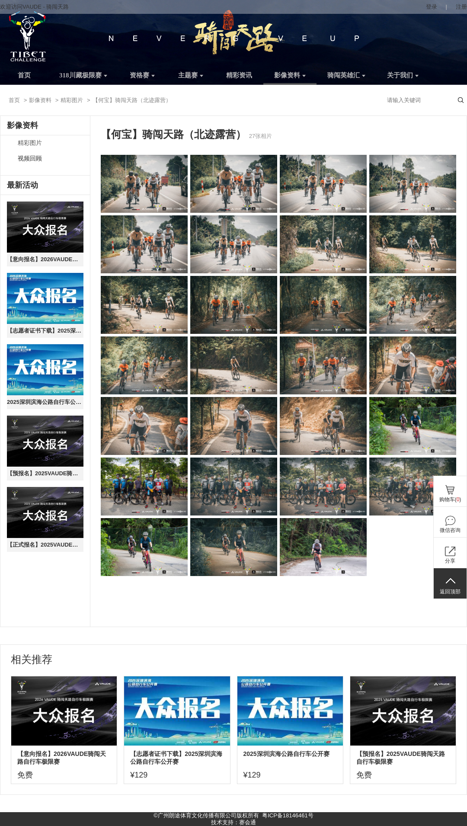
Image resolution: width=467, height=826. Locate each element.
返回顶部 (450, 592)
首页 (24, 75)
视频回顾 (30, 158)
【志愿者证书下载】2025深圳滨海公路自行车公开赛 (45, 330)
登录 (431, 6)
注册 (461, 6)
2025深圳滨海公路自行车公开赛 (45, 402)
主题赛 (190, 75)
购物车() (450, 499)
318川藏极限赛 (83, 75)
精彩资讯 (239, 75)
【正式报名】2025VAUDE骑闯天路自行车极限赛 (45, 544)
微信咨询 (450, 530)
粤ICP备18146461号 (287, 815)
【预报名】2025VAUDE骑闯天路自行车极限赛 (45, 473)
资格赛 (142, 75)
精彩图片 (72, 100)
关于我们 (403, 75)
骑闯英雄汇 (346, 75)
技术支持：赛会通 (233, 822)
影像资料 (290, 75)
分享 (450, 561)
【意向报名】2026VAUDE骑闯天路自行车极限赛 (45, 259)
